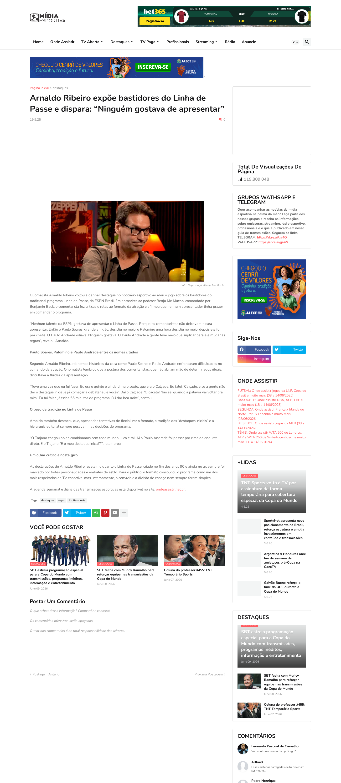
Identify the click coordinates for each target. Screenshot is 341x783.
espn (61, 500)
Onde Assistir (62, 42)
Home (38, 42)
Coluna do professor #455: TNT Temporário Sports (188, 572)
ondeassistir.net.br (170, 489)
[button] (295, 42)
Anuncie (249, 42)
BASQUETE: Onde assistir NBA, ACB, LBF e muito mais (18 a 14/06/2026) (270, 402)
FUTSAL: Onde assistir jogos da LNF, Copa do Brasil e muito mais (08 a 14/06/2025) (272, 393)
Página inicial (39, 88)
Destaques (119, 42)
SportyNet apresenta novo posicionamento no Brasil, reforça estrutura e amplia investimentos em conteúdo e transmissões (284, 529)
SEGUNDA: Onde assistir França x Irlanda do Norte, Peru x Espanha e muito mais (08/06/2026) (271, 414)
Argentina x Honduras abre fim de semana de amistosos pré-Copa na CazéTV (285, 560)
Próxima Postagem (209, 674)
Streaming (205, 42)
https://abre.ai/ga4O (272, 237)
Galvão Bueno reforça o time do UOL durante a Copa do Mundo (282, 587)
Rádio (230, 42)
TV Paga (147, 42)
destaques (60, 88)
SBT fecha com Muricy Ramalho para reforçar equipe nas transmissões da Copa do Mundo (126, 574)
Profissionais (177, 42)
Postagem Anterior (46, 674)
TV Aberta (90, 42)
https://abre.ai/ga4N (273, 242)
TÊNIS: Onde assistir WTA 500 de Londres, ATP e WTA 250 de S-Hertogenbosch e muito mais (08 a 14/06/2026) (272, 437)
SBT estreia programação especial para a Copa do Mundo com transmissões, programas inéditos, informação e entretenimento (56, 576)
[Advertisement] (127, 161)
